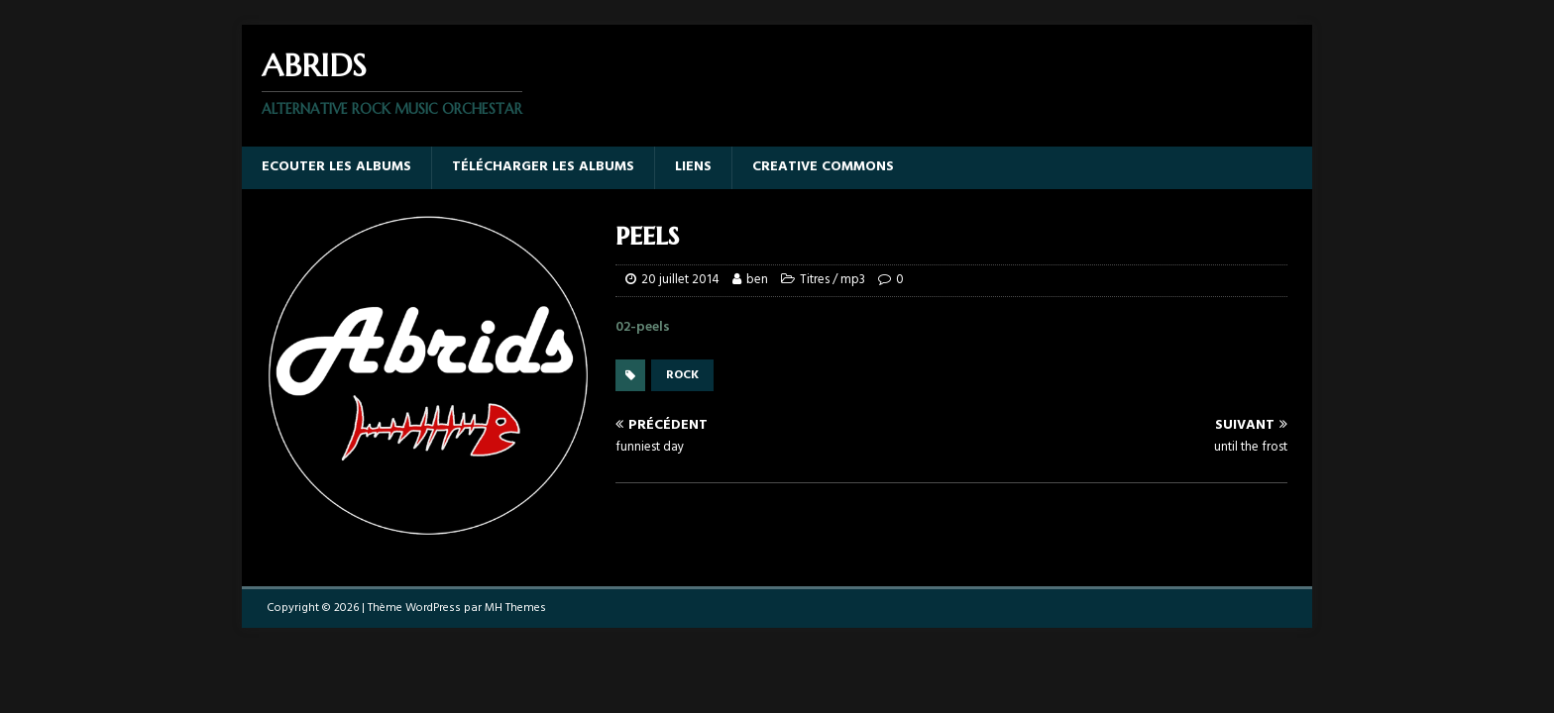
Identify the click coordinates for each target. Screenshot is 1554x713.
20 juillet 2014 (680, 279)
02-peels (642, 327)
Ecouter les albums (336, 166)
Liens (693, 166)
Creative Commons (823, 166)
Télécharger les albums (543, 166)
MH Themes (515, 608)
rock (682, 375)
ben (757, 279)
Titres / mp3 (832, 279)
